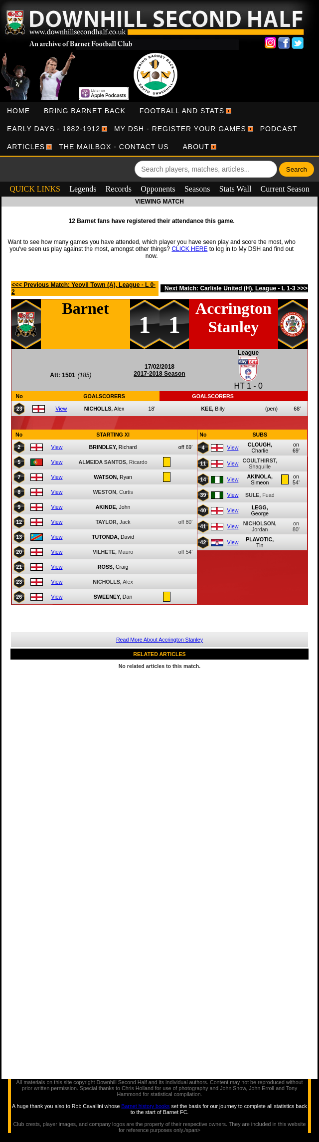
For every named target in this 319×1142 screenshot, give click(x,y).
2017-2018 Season (159, 373)
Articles (26, 147)
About (196, 147)
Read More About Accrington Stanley (159, 640)
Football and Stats (182, 111)
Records (119, 189)
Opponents (158, 189)
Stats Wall (235, 189)
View (61, 409)
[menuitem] (18, 111)
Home (18, 111)
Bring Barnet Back (85, 111)
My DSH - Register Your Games (180, 129)
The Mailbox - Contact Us (113, 147)
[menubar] (159, 129)
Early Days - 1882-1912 (53, 129)
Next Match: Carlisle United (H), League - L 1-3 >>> (236, 288)
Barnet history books (145, 1106)
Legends (82, 189)
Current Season (285, 189)
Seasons (197, 189)
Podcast (279, 129)
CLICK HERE (189, 248)
